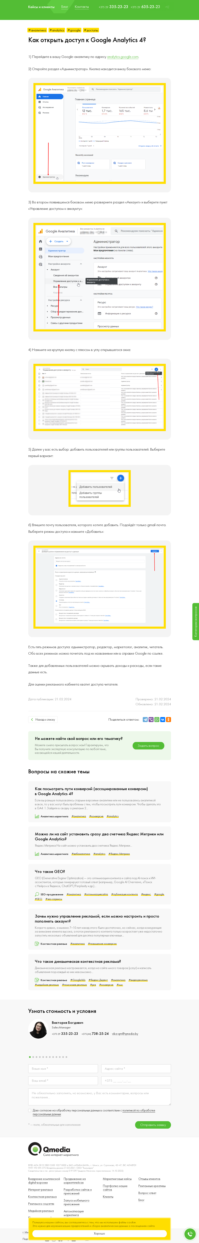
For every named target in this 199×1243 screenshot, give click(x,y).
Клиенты (108, 1196)
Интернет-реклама (40, 1189)
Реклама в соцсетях (41, 1203)
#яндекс (146, 894)
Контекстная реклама (42, 1196)
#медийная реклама (47, 984)
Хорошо (99, 1233)
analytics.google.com (122, 57)
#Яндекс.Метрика (119, 853)
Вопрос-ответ (147, 1193)
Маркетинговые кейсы (117, 1179)
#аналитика (37, 30)
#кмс (120, 984)
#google (74, 30)
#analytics (56, 30)
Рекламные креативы (152, 1186)
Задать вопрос (148, 746)
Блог (141, 1200)
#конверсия (96, 816)
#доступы (91, 30)
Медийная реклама (41, 1210)
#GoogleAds (77, 980)
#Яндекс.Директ (98, 980)
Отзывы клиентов (149, 1179)
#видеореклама (138, 980)
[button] (30, 1057)
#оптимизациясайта (96, 894)
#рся (93, 984)
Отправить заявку (153, 1125)
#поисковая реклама (74, 984)
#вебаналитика (81, 853)
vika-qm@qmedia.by (125, 1033)
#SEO (38, 899)
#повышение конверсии (102, 943)
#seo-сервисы (53, 899)
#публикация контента (124, 894)
